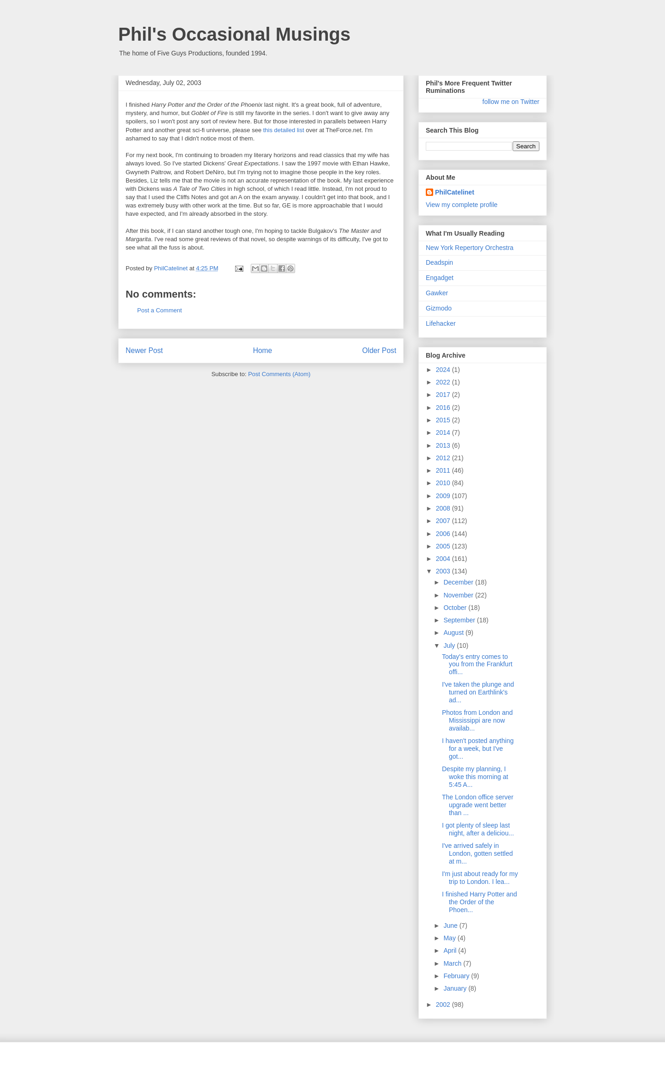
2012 (444, 458)
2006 (444, 533)
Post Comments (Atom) (279, 374)
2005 (444, 546)
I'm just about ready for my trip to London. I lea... (480, 877)
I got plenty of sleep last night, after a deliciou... (478, 829)
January (455, 988)
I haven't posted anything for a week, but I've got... (478, 748)
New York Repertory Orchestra (470, 247)
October (455, 607)
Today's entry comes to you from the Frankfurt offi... (477, 664)
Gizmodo (439, 308)
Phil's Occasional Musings (234, 34)
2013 (444, 445)
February (457, 976)
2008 (444, 508)
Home (262, 350)
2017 (444, 394)
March (453, 963)
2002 (444, 1004)
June (451, 925)
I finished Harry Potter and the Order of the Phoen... (479, 901)
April (450, 950)
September (460, 620)
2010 (444, 483)
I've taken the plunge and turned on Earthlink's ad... (478, 692)
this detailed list (283, 130)
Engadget (439, 277)
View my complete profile (461, 204)
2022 (444, 382)
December (459, 582)
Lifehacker (441, 323)
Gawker (437, 293)
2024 (444, 369)
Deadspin (439, 262)
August (454, 632)
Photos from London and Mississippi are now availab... (477, 720)
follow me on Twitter (511, 101)
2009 (444, 495)
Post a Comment (159, 310)
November (459, 595)
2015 (444, 420)
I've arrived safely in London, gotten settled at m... (477, 853)
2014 (444, 432)
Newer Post (144, 350)
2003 (444, 571)
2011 (444, 470)
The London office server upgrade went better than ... (478, 804)
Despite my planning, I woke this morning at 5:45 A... (475, 776)
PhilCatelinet (454, 192)
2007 (444, 520)
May (450, 938)
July (450, 645)
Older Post (379, 350)
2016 (444, 407)
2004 (444, 558)
